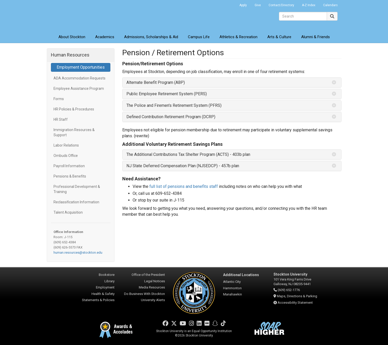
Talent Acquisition (68, 212)
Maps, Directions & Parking (297, 296)
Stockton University (84, 15)
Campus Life (199, 37)
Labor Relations (66, 145)
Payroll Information (69, 166)
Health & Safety (103, 294)
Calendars (330, 5)
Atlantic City (232, 282)
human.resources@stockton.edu (78, 252)
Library (109, 281)
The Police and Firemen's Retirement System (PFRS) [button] (174, 105)
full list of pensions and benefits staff (183, 186)
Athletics (238, 37)
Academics (104, 37)
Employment (105, 287)
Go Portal (229, 4)
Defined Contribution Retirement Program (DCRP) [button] (170, 116)
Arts (279, 37)
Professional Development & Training (77, 189)
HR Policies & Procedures (74, 109)
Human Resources (70, 55)
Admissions (151, 37)
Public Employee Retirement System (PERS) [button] (166, 93)
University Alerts (153, 300)
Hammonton (232, 288)
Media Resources (152, 287)
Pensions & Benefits (70, 176)
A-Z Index (308, 5)
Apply (243, 5)
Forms (59, 99)
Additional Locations (241, 275)
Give (258, 5)
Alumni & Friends (315, 37)
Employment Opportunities (81, 67)
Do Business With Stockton (144, 294)
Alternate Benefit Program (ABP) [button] (155, 82)
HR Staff (61, 119)
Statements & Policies (98, 300)
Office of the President (148, 275)
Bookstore (107, 275)
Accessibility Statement (295, 302)
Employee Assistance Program (79, 88)
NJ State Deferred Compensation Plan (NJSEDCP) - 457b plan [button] (182, 165)
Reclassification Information (76, 202)
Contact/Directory (281, 5)
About (71, 37)
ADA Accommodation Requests (79, 78)
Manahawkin (232, 294)
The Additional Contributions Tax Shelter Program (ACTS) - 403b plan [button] (188, 154)
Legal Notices (154, 281)
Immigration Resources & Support (74, 132)
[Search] (303, 16)
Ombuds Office (66, 156)
